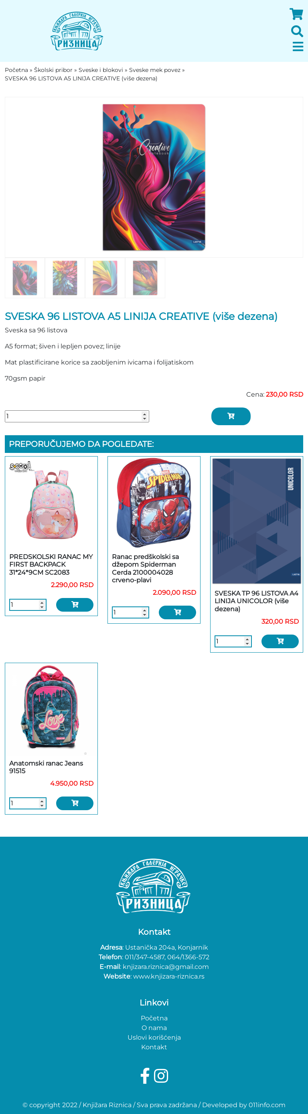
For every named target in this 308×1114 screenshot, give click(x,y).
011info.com (267, 1105)
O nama (154, 1028)
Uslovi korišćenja (154, 1037)
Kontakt (154, 1047)
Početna (154, 1018)
